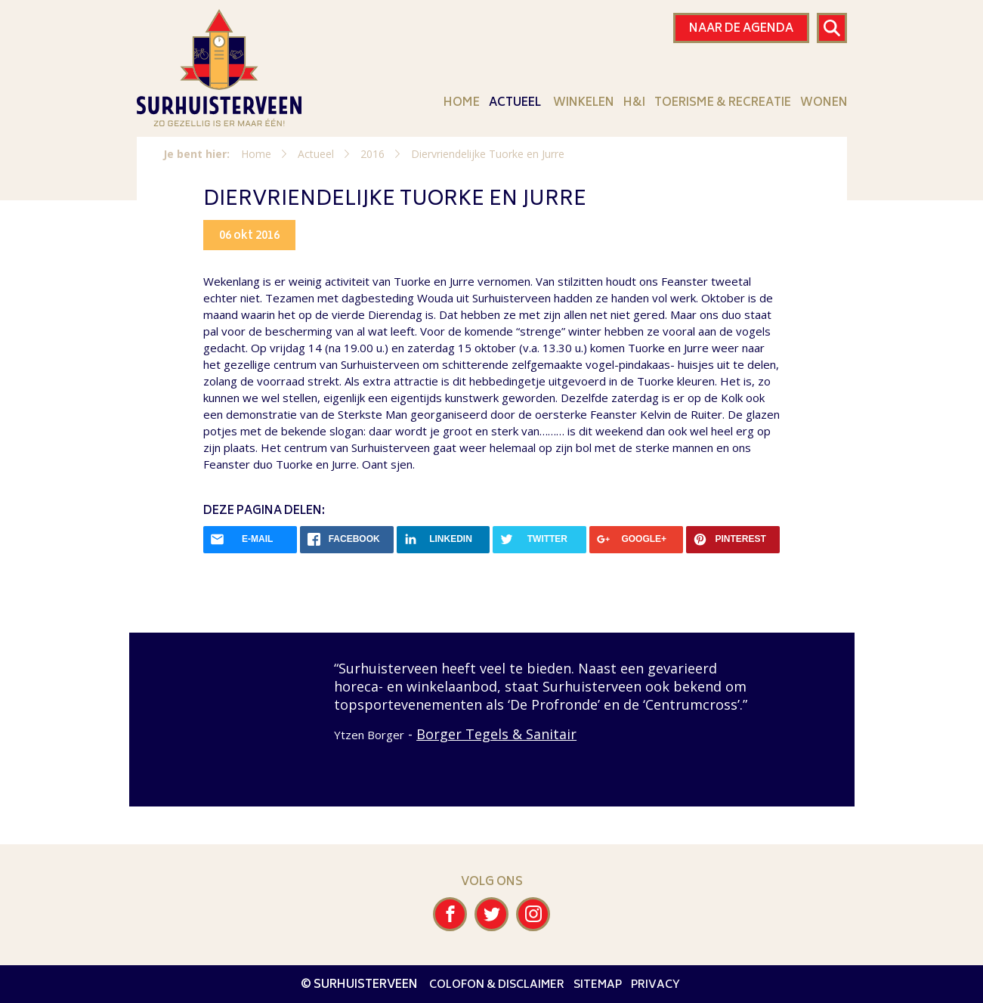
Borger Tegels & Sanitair (496, 734)
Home (462, 103)
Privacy (655, 985)
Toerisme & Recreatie (722, 103)
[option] (491, 701)
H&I (634, 103)
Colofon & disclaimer (496, 985)
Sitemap (597, 985)
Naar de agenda (741, 29)
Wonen (824, 103)
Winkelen (583, 103)
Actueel (515, 103)
